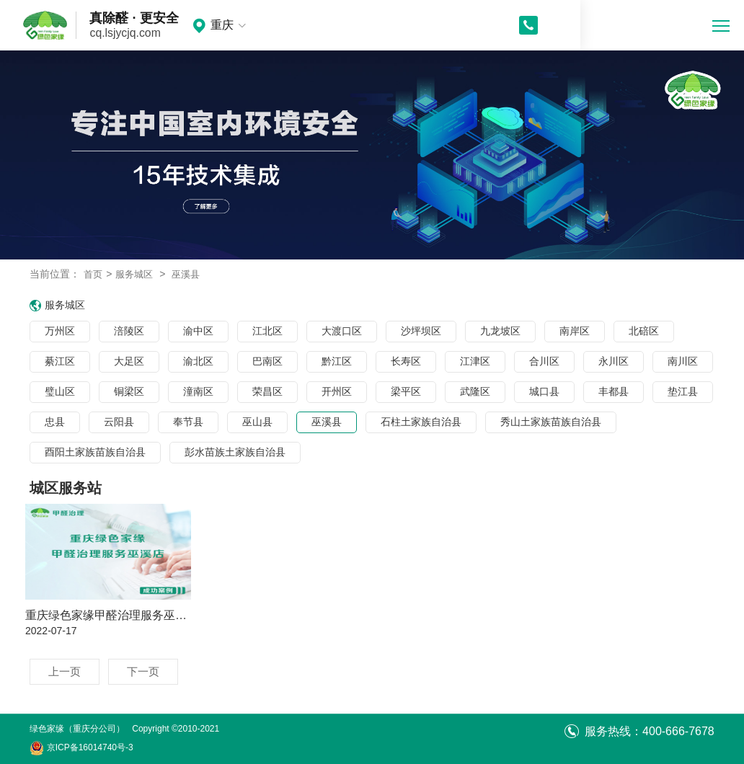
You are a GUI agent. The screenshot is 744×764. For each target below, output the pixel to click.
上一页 (65, 671)
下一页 (146, 671)
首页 (94, 274)
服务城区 (137, 274)
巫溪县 (191, 274)
